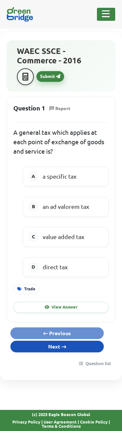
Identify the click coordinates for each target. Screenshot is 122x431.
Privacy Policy (26, 422)
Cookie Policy (94, 422)
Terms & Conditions (61, 426)
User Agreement (60, 422)
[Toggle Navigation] (106, 14)
